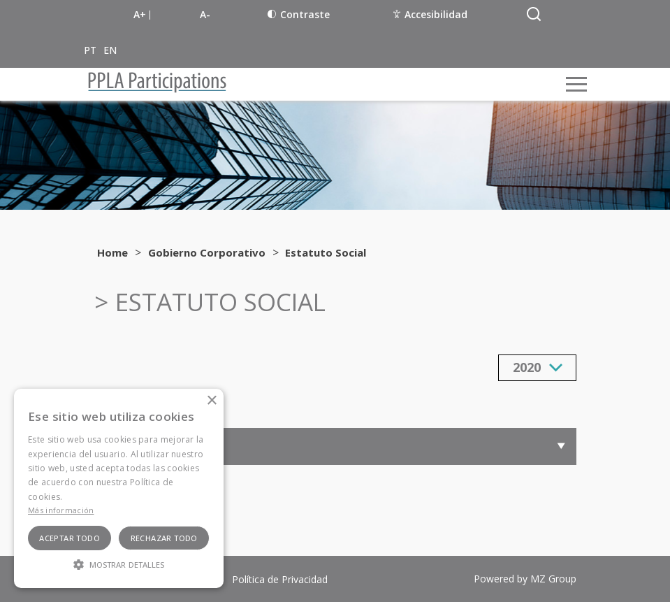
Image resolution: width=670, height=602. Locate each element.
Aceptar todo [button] (69, 538)
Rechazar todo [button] (164, 538)
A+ (139, 14)
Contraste (299, 14)
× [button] (211, 401)
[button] (119, 563)
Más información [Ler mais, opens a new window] (61, 510)
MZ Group (553, 578)
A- (205, 14)
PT (90, 50)
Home (112, 252)
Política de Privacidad (280, 579)
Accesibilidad (430, 14)
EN (110, 50)
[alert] (119, 488)
